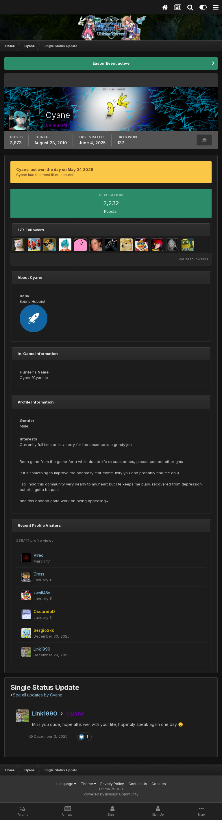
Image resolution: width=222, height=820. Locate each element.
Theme (88, 784)
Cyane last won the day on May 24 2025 (54, 169)
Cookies (158, 784)
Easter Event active (111, 63)
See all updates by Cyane (36, 694)
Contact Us (137, 784)
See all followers (192, 259)
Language (66, 784)
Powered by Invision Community (111, 794)
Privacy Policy (112, 784)
